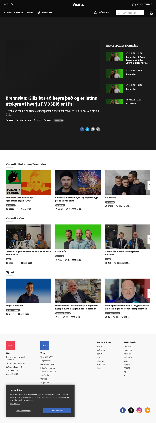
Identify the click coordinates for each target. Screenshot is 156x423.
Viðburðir (128, 358)
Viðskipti (101, 350)
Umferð (43, 379)
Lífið (99, 358)
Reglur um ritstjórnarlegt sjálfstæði (16, 358)
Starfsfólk (44, 375)
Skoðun (100, 361)
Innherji (127, 347)
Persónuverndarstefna (15, 364)
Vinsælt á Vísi (15, 218)
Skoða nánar (15, 403)
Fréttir (100, 347)
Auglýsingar (45, 361)
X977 (126, 372)
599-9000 (14, 374)
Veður (126, 361)
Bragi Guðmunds (14, 306)
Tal (125, 376)
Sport (99, 354)
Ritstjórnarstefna (47, 368)
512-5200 (49, 357)
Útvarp (100, 368)
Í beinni (29, 13)
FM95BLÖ (60, 252)
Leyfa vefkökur (57, 411)
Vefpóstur (44, 383)
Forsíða (8, 4)
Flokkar (18, 13)
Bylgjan (127, 365)
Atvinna (127, 354)
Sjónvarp (101, 365)
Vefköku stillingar (23, 411)
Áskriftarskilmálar (48, 372)
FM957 (127, 368)
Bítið (8, 259)
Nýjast (10, 272)
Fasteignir (128, 350)
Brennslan (59, 120)
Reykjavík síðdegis (63, 313)
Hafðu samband (47, 365)
